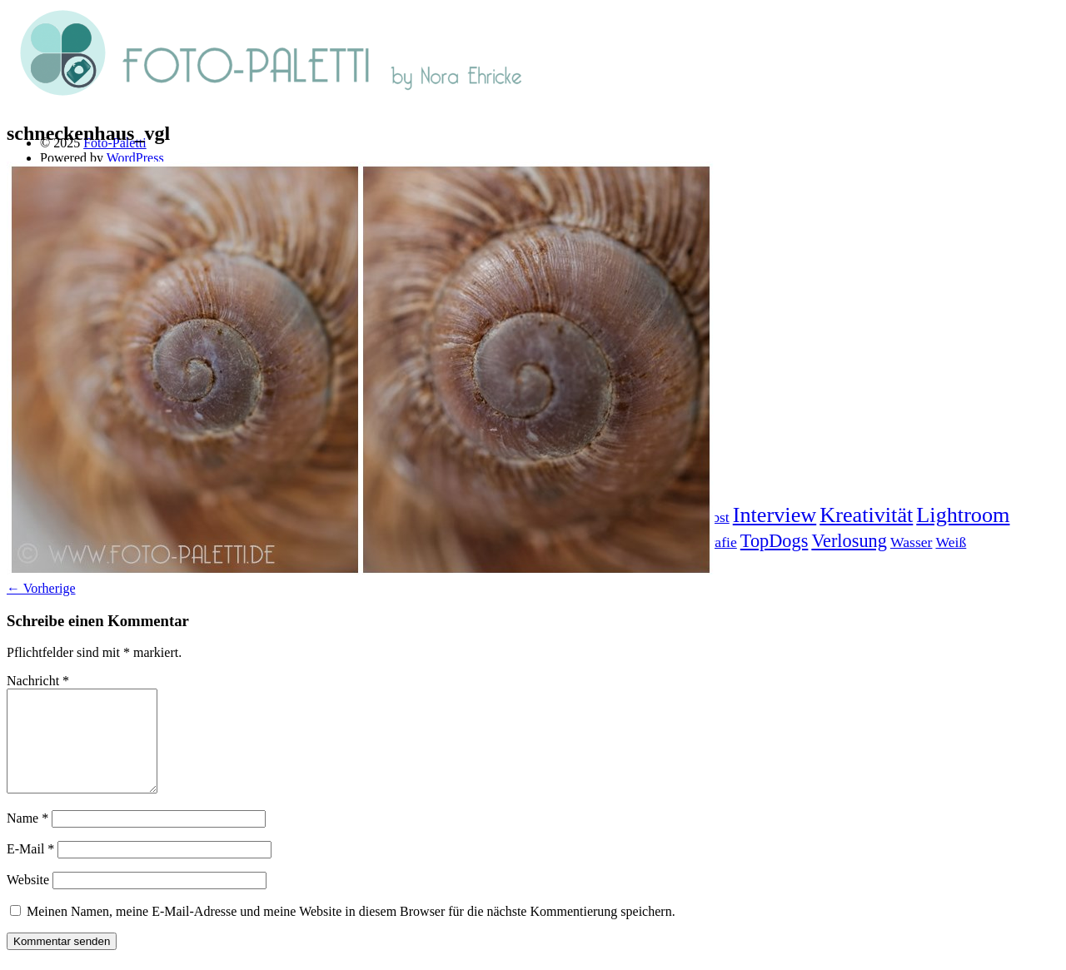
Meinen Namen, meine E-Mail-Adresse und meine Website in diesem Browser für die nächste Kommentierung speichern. (351, 931)
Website (28, 900)
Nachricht (38, 681)
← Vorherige (41, 588)
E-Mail (30, 869)
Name (27, 838)
